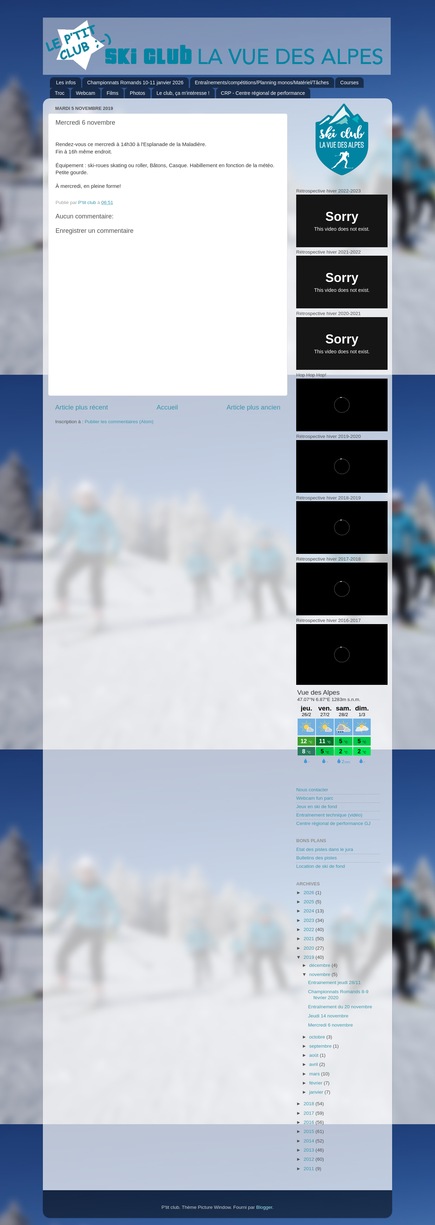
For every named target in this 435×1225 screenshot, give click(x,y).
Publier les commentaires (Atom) (119, 421)
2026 (310, 892)
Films (112, 93)
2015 (310, 1131)
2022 (310, 929)
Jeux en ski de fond (316, 806)
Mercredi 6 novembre (330, 1025)
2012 (310, 1159)
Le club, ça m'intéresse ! (183, 93)
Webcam (85, 93)
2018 (310, 1103)
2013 (310, 1150)
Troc (59, 93)
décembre (320, 965)
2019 (310, 957)
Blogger (264, 1207)
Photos (137, 93)
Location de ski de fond (320, 866)
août (314, 1055)
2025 (310, 901)
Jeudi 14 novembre (328, 1015)
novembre (320, 974)
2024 (310, 910)
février (316, 1083)
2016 (310, 1122)
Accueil (167, 407)
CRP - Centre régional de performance (263, 93)
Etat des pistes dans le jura (324, 849)
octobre (317, 1037)
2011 (310, 1168)
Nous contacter (312, 789)
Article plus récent (81, 407)
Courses (349, 82)
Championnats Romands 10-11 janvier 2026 (135, 82)
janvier (317, 1092)
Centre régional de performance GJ (333, 823)
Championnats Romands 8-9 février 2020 (338, 994)
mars (315, 1073)
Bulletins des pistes (316, 857)
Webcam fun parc (314, 798)
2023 (310, 920)
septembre (321, 1046)
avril (314, 1064)
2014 (310, 1141)
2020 (310, 948)
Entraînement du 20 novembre (340, 1006)
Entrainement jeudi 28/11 (334, 982)
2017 (310, 1113)
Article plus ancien (253, 407)
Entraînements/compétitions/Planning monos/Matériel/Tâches (262, 82)
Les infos (66, 82)
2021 (310, 938)
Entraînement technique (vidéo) (329, 815)
